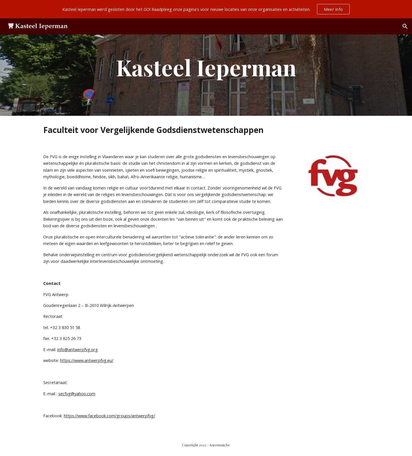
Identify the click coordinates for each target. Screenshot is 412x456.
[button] (405, 26)
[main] (206, 67)
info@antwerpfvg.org (77, 349)
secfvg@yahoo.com (76, 393)
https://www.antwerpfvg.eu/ (86, 360)
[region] (206, 9)
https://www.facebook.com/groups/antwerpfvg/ (109, 415)
